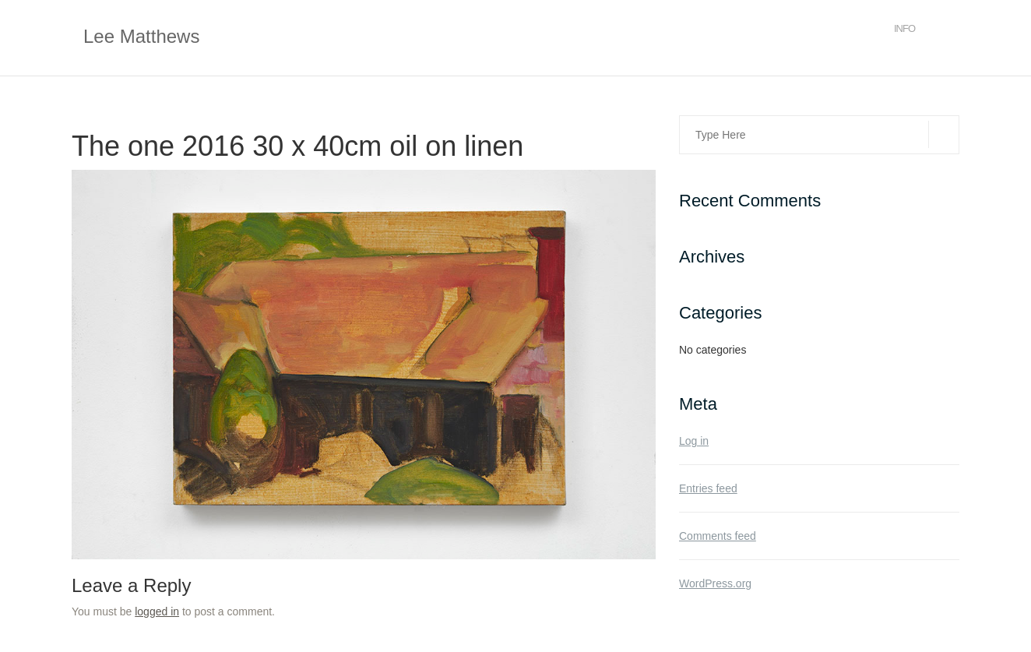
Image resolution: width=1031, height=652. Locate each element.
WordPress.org (715, 583)
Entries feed (708, 488)
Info (904, 28)
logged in (157, 611)
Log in (694, 441)
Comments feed (717, 536)
